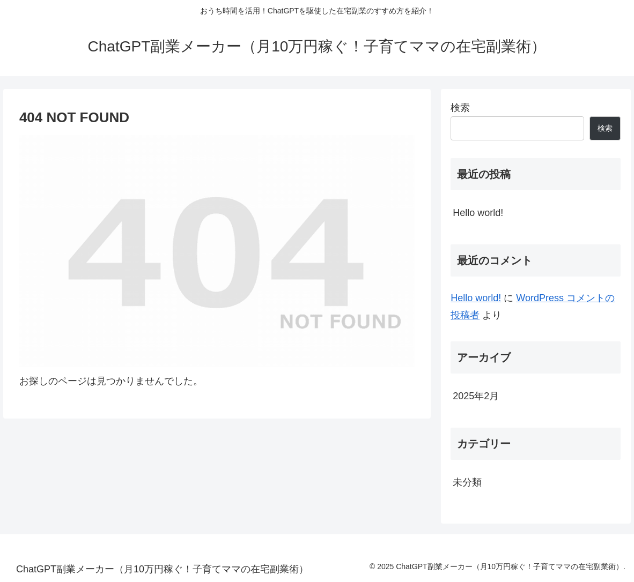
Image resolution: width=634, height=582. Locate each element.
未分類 (467, 482)
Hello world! (478, 212)
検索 (460, 107)
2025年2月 (476, 396)
